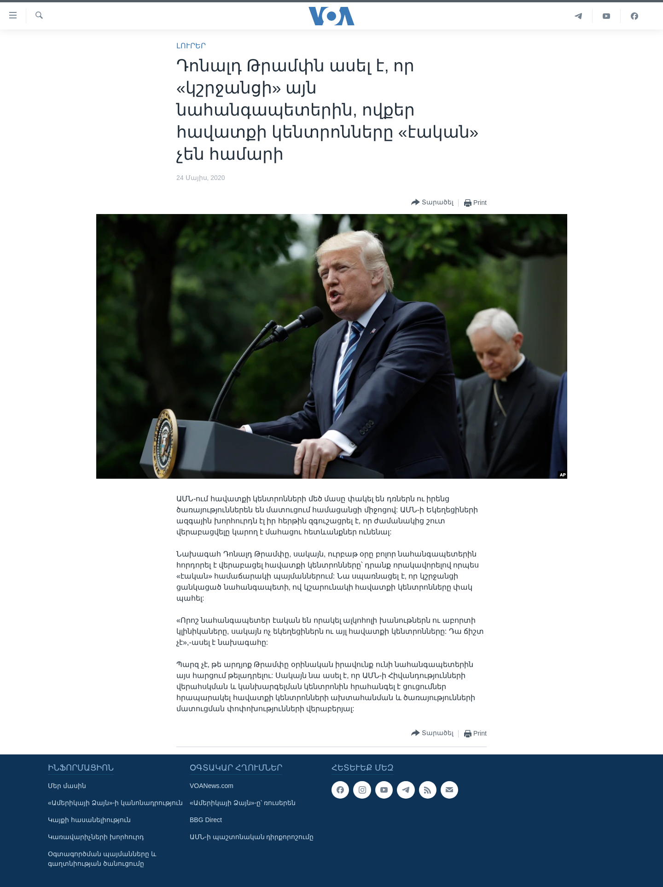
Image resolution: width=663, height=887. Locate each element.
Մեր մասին (67, 785)
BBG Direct (206, 819)
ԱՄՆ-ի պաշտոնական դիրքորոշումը (252, 837)
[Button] (432, 202)
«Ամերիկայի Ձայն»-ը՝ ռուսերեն (243, 802)
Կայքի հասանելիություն (89, 819)
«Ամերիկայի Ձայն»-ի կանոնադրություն (115, 802)
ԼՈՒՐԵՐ (191, 46)
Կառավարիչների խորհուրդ (96, 837)
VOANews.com (211, 785)
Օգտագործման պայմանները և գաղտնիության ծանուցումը (102, 858)
